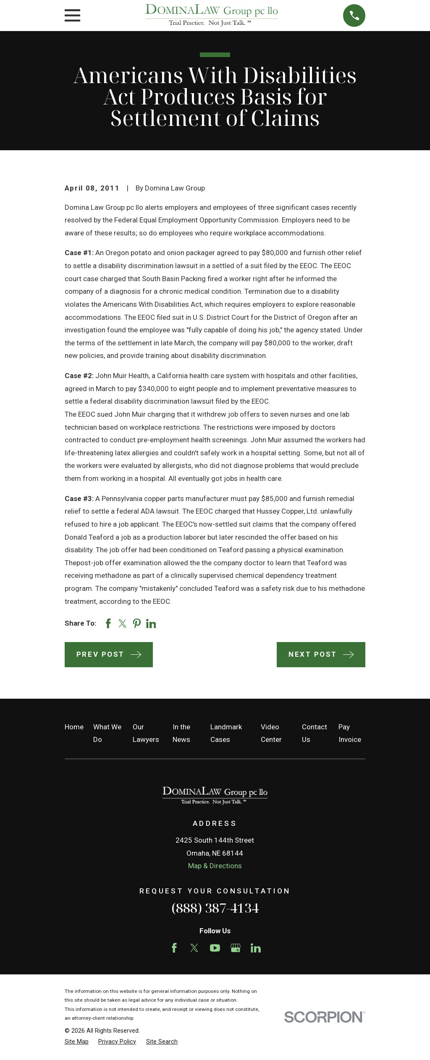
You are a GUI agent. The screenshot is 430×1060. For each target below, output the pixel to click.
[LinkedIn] (256, 948)
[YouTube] (215, 948)
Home (74, 727)
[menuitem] (77, 1042)
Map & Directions (215, 866)
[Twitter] (194, 948)
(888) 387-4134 (215, 907)
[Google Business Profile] (236, 948)
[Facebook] (174, 948)
